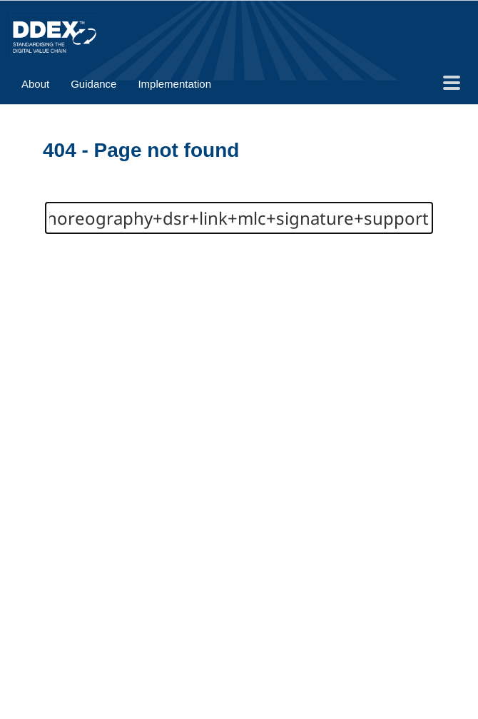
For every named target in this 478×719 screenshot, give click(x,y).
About (35, 84)
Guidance (93, 84)
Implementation (174, 84)
